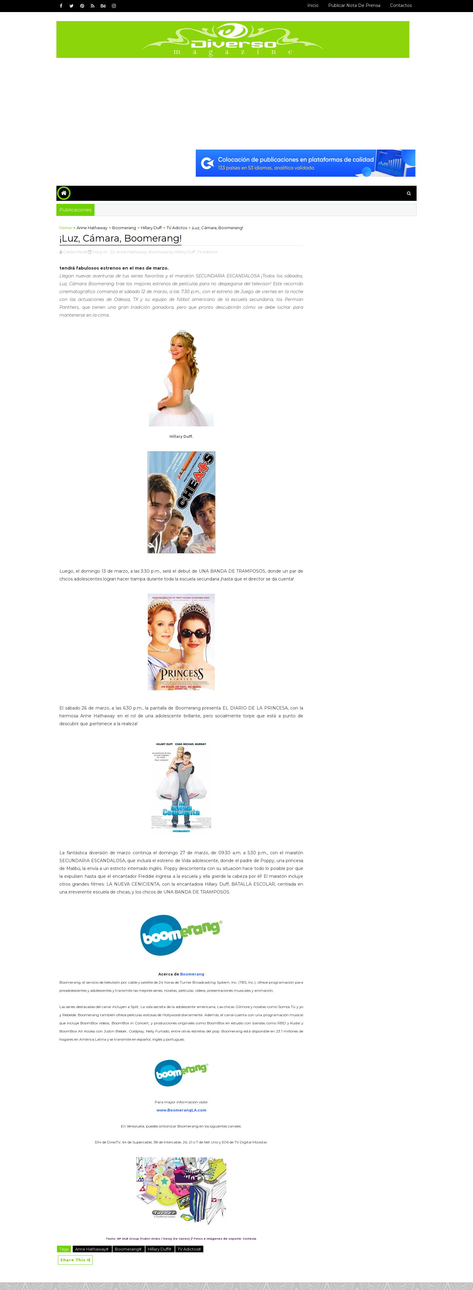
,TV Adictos (210, 251)
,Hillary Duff (188, 251)
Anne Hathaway (95, 227)
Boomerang (128, 227)
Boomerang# (132, 1256)
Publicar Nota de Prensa (351, 5)
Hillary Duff (154, 227)
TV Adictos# (193, 1256)
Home (69, 227)
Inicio (309, 5)
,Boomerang (163, 251)
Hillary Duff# (163, 1256)
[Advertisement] (236, 103)
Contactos (397, 5)
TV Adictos (180, 227)
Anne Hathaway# (96, 1256)
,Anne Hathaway (135, 251)
